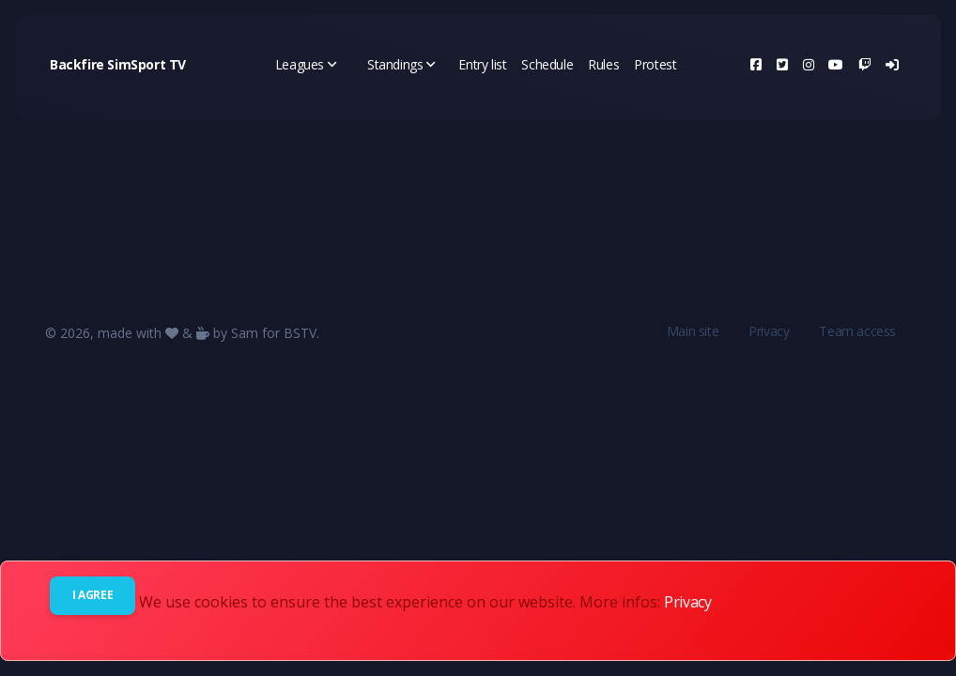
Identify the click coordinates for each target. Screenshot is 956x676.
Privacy (768, 331)
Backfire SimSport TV (118, 64)
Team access (857, 331)
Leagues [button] (306, 64)
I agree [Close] (92, 595)
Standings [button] (401, 64)
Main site (692, 331)
